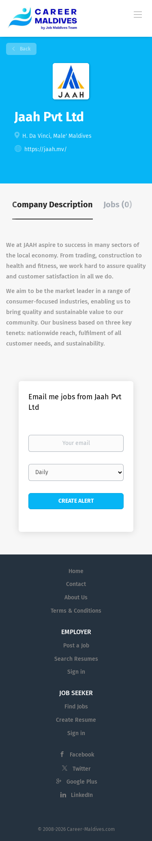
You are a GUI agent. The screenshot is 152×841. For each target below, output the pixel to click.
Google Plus (81, 781)
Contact (76, 584)
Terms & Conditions (76, 610)
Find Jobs (76, 706)
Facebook (82, 754)
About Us (76, 597)
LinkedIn (82, 795)
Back (24, 49)
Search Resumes (76, 659)
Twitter (82, 768)
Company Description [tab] (52, 204)
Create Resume (76, 720)
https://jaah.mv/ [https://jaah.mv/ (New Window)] (45, 149)
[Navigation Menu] (138, 14)
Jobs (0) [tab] (117, 204)
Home (76, 571)
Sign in (76, 671)
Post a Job (76, 645)
